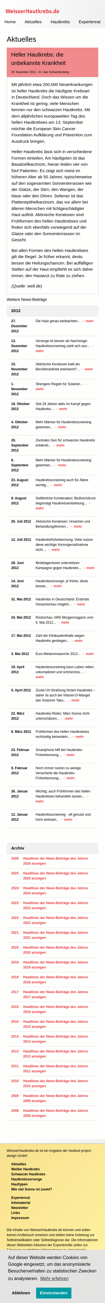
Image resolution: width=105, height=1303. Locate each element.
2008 (15, 1111)
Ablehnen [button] (21, 1293)
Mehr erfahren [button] (54, 1278)
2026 (15, 858)
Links (15, 1213)
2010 (15, 1081)
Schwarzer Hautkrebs (28, 1174)
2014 (15, 1036)
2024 (15, 888)
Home (10, 21)
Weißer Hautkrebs (25, 1169)
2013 (15, 1051)
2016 (15, 1007)
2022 (15, 918)
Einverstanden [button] (53, 1293)
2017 (15, 992)
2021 (15, 933)
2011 (15, 1066)
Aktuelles (33, 21)
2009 (15, 1096)
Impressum (20, 1218)
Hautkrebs (60, 21)
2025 (15, 873)
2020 (15, 947)
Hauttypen (19, 1184)
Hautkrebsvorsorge (26, 1179)
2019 (15, 962)
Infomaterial (20, 1203)
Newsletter (19, 1208)
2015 (15, 1022)
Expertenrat (90, 21)
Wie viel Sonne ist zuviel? (31, 1189)
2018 (15, 977)
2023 (15, 903)
